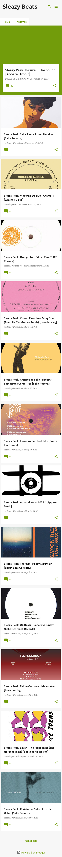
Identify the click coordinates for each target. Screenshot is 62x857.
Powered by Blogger (31, 852)
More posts (31, 840)
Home (6, 22)
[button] (55, 86)
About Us (21, 22)
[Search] (49, 7)
